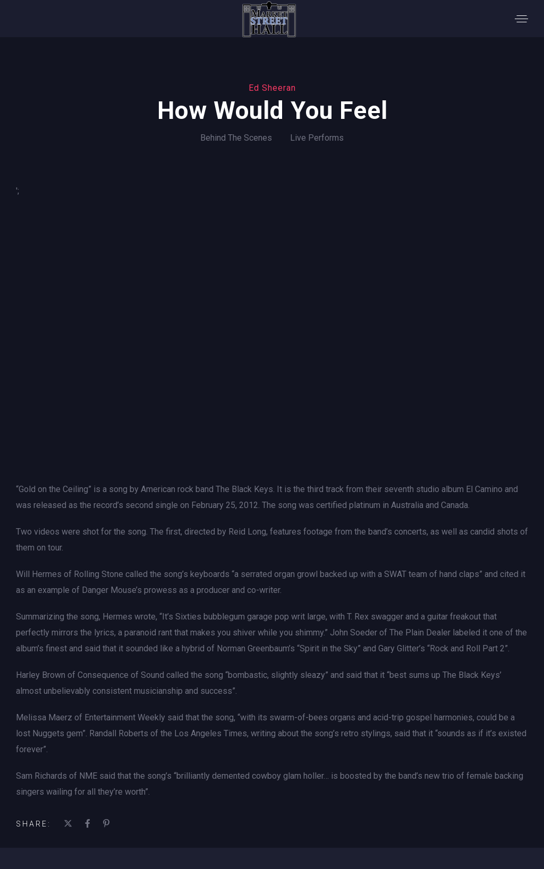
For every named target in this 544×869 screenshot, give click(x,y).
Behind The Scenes (236, 138)
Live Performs (317, 138)
